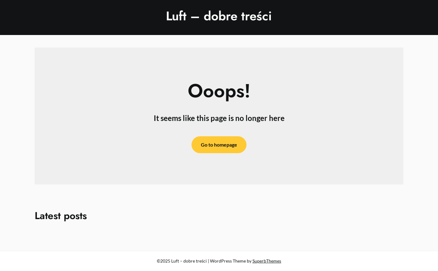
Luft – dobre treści (219, 16)
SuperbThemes (266, 260)
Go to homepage (219, 145)
